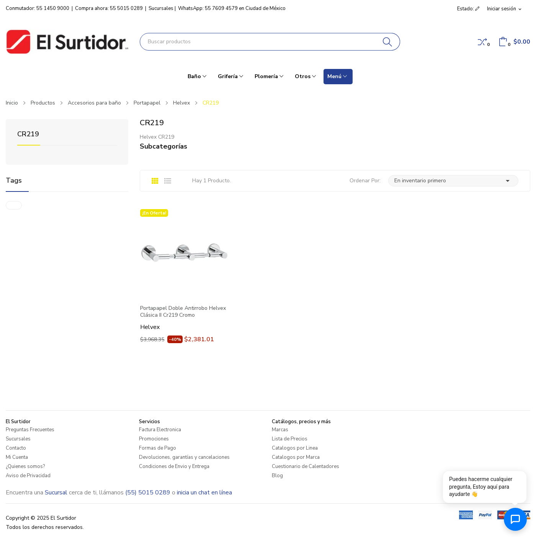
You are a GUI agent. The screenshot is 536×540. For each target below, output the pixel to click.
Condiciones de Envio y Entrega (174, 466)
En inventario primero (453, 180)
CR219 (28, 135)
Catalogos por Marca (296, 457)
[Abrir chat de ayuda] (515, 519)
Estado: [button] (468, 8)
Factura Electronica (160, 429)
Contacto (16, 448)
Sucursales (161, 8)
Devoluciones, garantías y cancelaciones (184, 457)
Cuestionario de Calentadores (305, 466)
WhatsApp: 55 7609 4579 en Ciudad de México (232, 8)
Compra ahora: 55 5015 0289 (109, 8)
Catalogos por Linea (295, 448)
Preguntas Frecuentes (30, 429)
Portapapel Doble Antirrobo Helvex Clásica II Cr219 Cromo (183, 312)
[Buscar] (387, 42)
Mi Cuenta (17, 457)
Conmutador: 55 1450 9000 (37, 8)
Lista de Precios (289, 438)
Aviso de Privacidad (28, 475)
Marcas (280, 429)
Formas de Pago (157, 448)
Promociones (154, 438)
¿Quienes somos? (25, 466)
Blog (277, 475)
